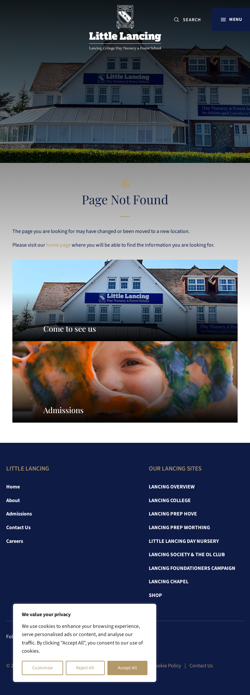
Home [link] (13, 486)
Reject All (85, 668)
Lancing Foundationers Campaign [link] (192, 568)
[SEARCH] (194, 19)
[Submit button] (176, 19)
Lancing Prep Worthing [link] (179, 527)
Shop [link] (155, 595)
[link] (125, 29)
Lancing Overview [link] (172, 486)
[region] (84, 643)
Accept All (127, 668)
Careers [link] (14, 541)
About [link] (13, 500)
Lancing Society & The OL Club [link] (187, 554)
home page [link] (58, 245)
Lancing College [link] (170, 500)
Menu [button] (235, 19)
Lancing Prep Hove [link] (173, 513)
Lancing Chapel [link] (168, 581)
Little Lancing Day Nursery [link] (184, 541)
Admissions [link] (19, 513)
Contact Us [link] (18, 527)
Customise (42, 668)
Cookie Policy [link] (166, 665)
